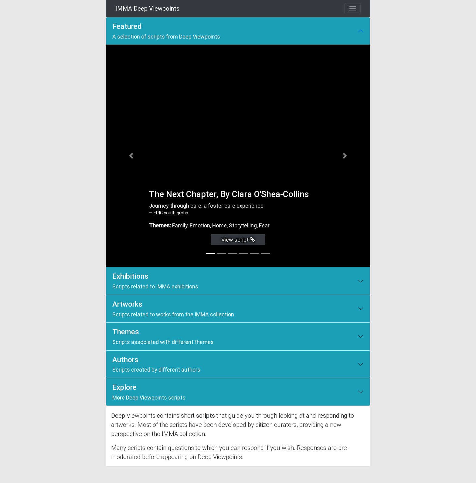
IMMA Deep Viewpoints (147, 8)
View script (238, 239)
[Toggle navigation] (353, 8)
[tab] (210, 253)
